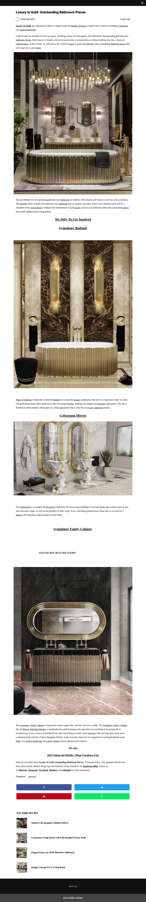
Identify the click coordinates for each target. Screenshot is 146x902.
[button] (44, 787)
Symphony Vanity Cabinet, (114, 725)
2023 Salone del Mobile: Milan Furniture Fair (73, 755)
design (28, 40)
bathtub (56, 400)
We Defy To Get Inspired (73, 219)
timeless (23, 204)
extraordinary (36, 207)
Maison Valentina (24, 400)
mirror (52, 507)
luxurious (123, 26)
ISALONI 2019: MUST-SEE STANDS (57, 553)
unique (77, 400)
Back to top (73, 886)
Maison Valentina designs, (34, 729)
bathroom (31, 30)
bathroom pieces (118, 44)
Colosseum (25, 507)
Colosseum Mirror (73, 415)
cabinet (56, 741)
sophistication (22, 44)
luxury (71, 44)
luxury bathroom (95, 407)
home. (38, 48)
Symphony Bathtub (73, 228)
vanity (49, 741)
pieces (126, 207)
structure (92, 733)
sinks (18, 741)
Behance (53, 770)
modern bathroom (33, 741)
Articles (31, 777)
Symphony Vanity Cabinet (72, 529)
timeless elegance (78, 26)
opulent (23, 30)
